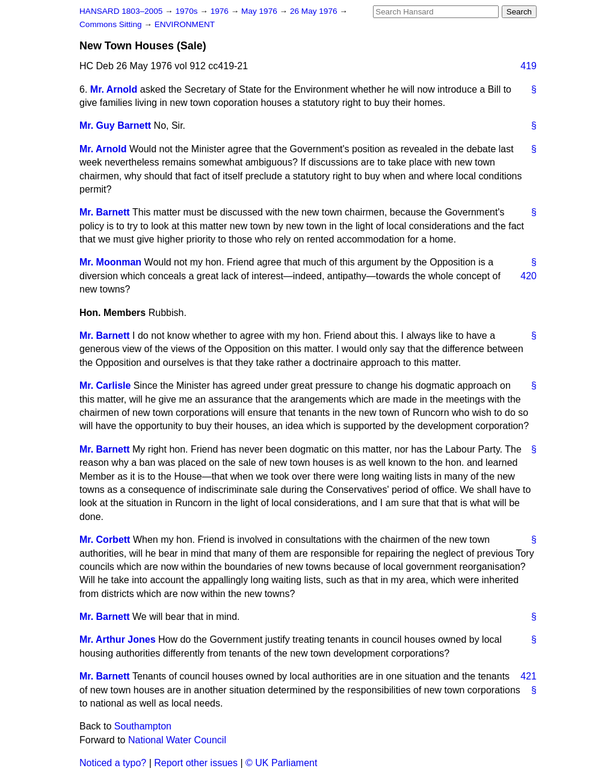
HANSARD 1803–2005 (120, 11)
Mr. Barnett (104, 212)
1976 (221, 11)
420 (528, 276)
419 (528, 66)
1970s (187, 11)
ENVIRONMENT (185, 24)
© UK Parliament (281, 763)
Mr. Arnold (114, 89)
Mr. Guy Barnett (115, 125)
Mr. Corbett (104, 539)
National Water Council (177, 740)
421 (528, 676)
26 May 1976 (314, 11)
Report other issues (196, 763)
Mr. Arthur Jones (117, 639)
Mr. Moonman (110, 262)
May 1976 (260, 11)
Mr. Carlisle (105, 385)
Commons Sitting (111, 24)
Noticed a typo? (112, 763)
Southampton (142, 726)
